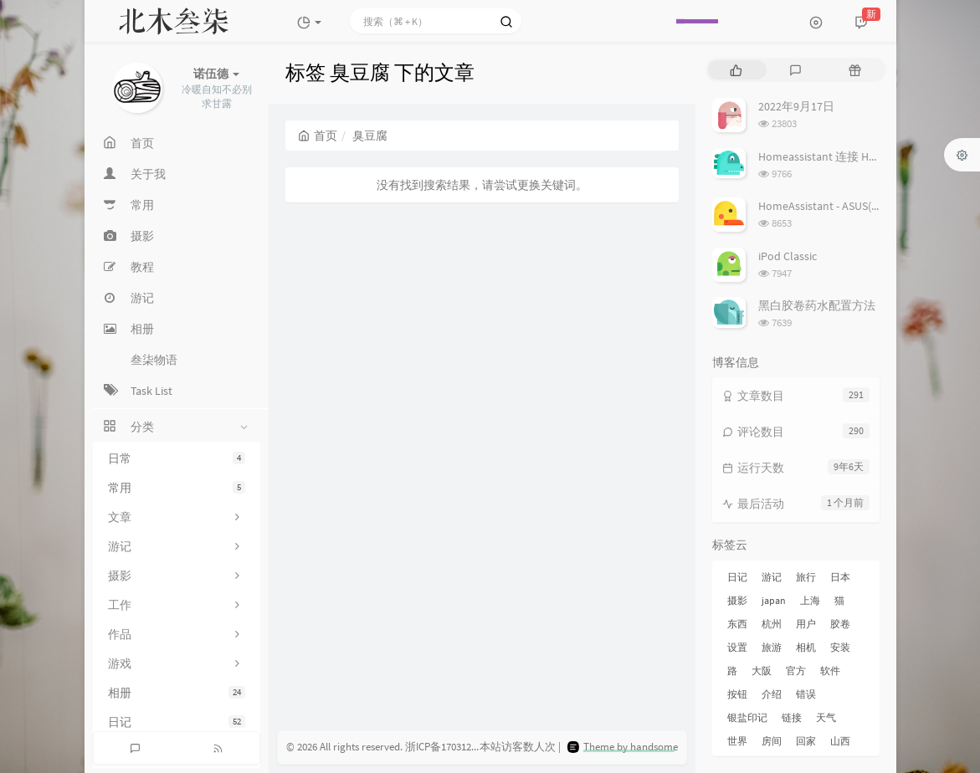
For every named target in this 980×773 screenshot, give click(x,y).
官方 (796, 670)
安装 (840, 647)
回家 (806, 741)
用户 (806, 623)
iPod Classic (787, 256)
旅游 (772, 647)
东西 (737, 623)
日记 (176, 721)
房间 (772, 741)
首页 (317, 135)
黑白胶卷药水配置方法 (816, 305)
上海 (810, 600)
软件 (830, 670)
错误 (806, 694)
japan (774, 600)
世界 (737, 741)
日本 (840, 577)
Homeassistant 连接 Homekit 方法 (844, 156)
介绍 (772, 694)
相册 (176, 692)
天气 (826, 717)
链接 (792, 717)
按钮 (737, 694)
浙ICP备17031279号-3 (452, 747)
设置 (737, 647)
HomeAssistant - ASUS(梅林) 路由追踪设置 (864, 205)
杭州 (772, 623)
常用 (176, 487)
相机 (806, 647)
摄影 (737, 600)
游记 (772, 577)
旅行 (806, 577)
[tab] (736, 70)
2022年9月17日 (796, 106)
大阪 (762, 670)
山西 (840, 741)
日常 (176, 458)
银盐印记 (747, 717)
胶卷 (840, 623)
